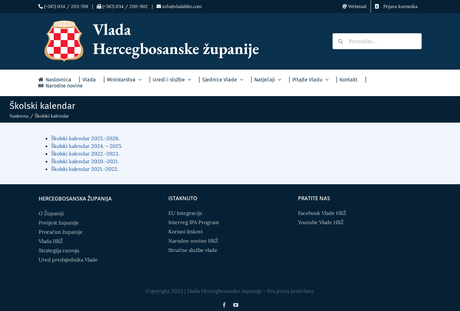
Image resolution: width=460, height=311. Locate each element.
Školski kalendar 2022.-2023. (85, 153)
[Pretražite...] (377, 41)
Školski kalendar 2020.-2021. (85, 161)
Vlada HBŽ (51, 241)
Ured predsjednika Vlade (68, 259)
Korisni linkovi (185, 231)
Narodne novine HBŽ (193, 241)
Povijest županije (59, 222)
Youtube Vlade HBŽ (321, 222)
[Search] (341, 41)
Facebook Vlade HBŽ (322, 213)
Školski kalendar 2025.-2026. (85, 138)
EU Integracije (185, 213)
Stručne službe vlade (193, 250)
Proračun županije (61, 232)
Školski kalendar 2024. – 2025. (87, 146)
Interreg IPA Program (193, 222)
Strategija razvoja (59, 250)
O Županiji (51, 213)
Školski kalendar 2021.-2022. (85, 169)
